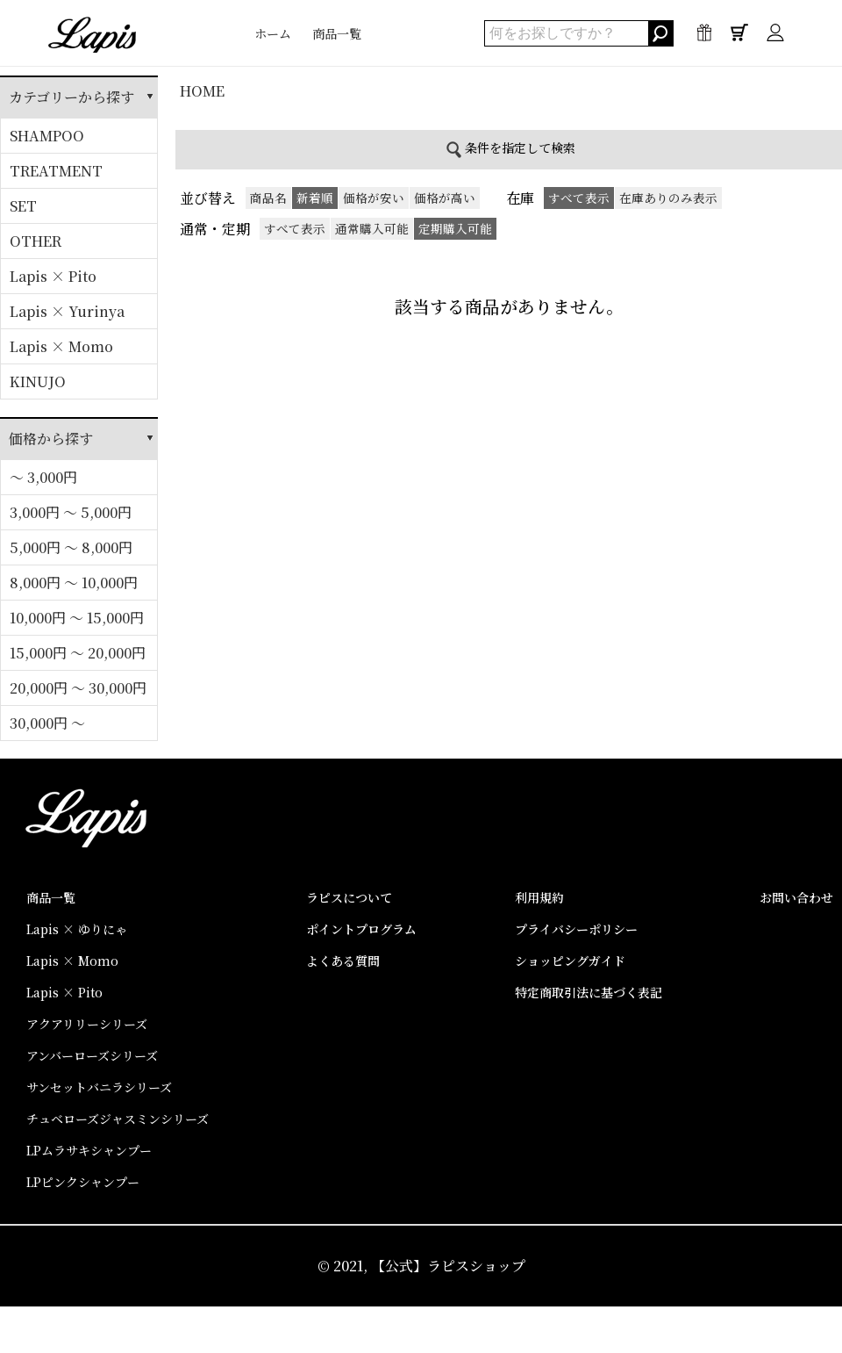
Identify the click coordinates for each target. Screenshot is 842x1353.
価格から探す (51, 438)
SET (23, 206)
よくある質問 (343, 960)
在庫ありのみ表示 (668, 197)
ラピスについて (349, 897)
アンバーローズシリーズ (92, 1055)
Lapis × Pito (53, 276)
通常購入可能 (372, 228)
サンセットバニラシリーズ (99, 1087)
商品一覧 (336, 33)
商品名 (268, 197)
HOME (202, 91)
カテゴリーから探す (71, 97)
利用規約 (539, 897)
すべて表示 (294, 228)
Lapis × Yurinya (67, 311)
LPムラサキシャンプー (89, 1150)
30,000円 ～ (47, 723)
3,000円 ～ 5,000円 (71, 512)
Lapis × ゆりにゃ (76, 929)
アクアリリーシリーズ (86, 1024)
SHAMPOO (47, 136)
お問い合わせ (796, 897)
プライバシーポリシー (576, 929)
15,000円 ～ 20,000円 (78, 653)
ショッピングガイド (570, 960)
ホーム (272, 33)
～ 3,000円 (43, 477)
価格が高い (444, 197)
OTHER (35, 241)
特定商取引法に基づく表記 (588, 992)
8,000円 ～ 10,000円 (74, 582)
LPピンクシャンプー (82, 1182)
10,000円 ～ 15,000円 (77, 618)
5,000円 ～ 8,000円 (71, 547)
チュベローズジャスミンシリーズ (117, 1118)
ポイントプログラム (361, 929)
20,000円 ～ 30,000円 (78, 688)
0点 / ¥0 (739, 37)
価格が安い (373, 197)
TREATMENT (56, 171)
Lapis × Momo (61, 346)
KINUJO (38, 381)
